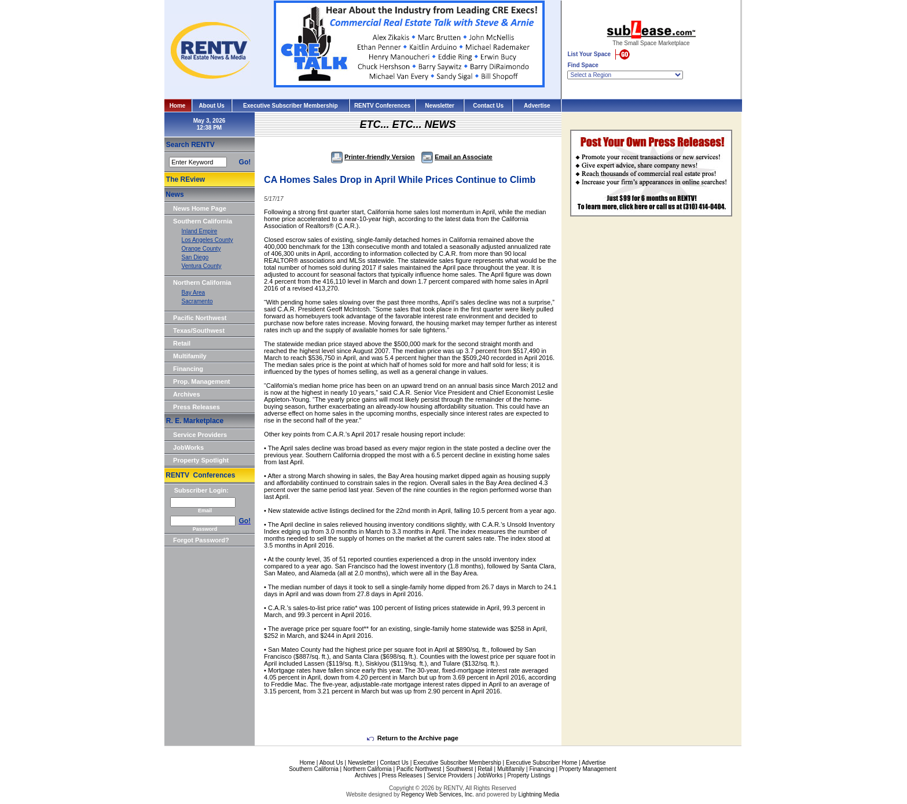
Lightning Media (538, 794)
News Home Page (199, 208)
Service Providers (200, 434)
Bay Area (193, 292)
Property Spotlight (201, 460)
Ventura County (202, 266)
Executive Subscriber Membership (290, 105)
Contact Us (488, 105)
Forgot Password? (201, 540)
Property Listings (529, 775)
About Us (211, 105)
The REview (185, 179)
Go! (245, 162)
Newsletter (439, 105)
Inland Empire (200, 231)
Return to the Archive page (412, 738)
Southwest (459, 769)
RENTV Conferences (382, 105)
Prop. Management (201, 381)
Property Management (587, 769)
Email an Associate (457, 156)
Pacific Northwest (199, 317)
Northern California (202, 282)
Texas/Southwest (199, 330)
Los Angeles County (207, 240)
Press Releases (196, 406)
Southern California (202, 221)
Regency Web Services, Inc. (437, 794)
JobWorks (188, 447)
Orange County (201, 248)
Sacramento (197, 301)
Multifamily (189, 356)
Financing (188, 368)
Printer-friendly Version (373, 156)
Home (178, 105)
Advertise (537, 105)
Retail (181, 343)
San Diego (195, 257)
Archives (186, 394)
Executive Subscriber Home (541, 762)
